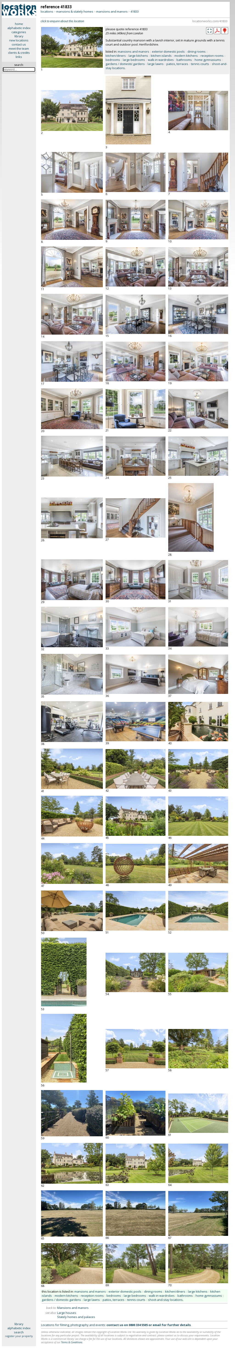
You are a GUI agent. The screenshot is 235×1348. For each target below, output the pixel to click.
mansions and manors (112, 11)
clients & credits (19, 53)
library (18, 36)
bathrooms (184, 60)
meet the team (19, 48)
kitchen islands (161, 56)
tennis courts (200, 64)
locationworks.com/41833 (209, 21)
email (157, 1325)
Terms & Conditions (71, 1342)
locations (47, 11)
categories (18, 32)
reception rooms (212, 56)
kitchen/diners (116, 56)
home (19, 24)
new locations (18, 40)
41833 (135, 11)
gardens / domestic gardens (125, 64)
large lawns (156, 64)
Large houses (66, 1313)
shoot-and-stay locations (165, 1300)
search (19, 1332)
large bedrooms (134, 60)
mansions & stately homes (74, 11)
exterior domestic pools (168, 51)
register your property (19, 1336)
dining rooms (196, 51)
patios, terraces (177, 64)
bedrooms (113, 60)
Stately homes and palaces (76, 1317)
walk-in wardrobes (161, 60)
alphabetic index (19, 28)
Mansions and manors (73, 1308)
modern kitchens (186, 56)
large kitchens (138, 56)
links (19, 57)
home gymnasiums (208, 60)
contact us (19, 44)
